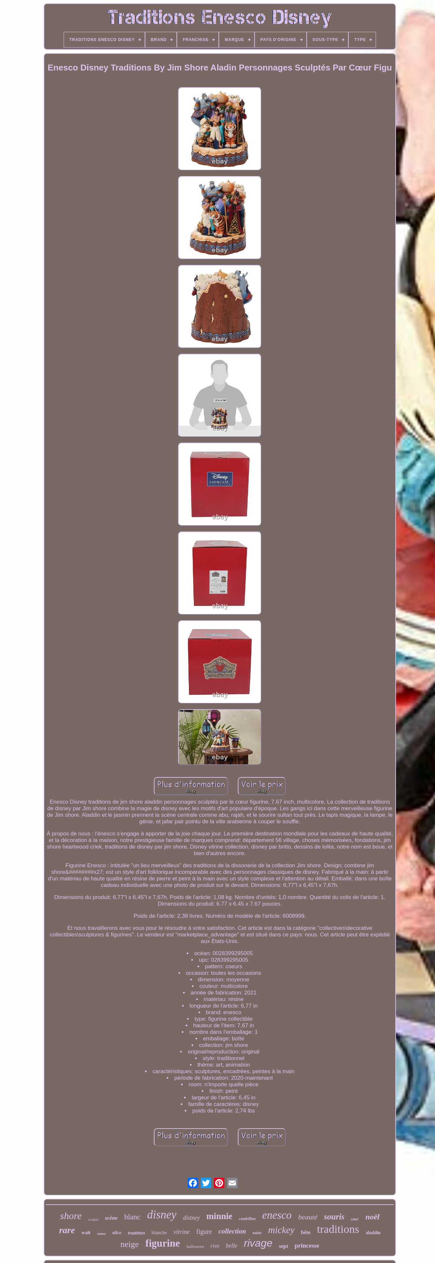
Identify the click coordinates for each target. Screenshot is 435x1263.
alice (117, 1232)
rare (67, 1230)
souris (334, 1216)
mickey (281, 1230)
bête (305, 1232)
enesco (277, 1215)
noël (372, 1217)
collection (232, 1231)
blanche (159, 1232)
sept (283, 1246)
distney (191, 1217)
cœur (355, 1219)
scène (111, 1218)
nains (257, 1233)
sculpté (93, 1219)
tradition (136, 1233)
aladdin (373, 1232)
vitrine (182, 1231)
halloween (195, 1246)
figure (204, 1231)
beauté (308, 1217)
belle (231, 1245)
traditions (338, 1229)
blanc (132, 1217)
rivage (258, 1243)
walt (86, 1232)
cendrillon (247, 1218)
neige (129, 1244)
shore (71, 1215)
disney (161, 1214)
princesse (307, 1245)
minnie (219, 1216)
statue (101, 1233)
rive (215, 1246)
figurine (162, 1243)
